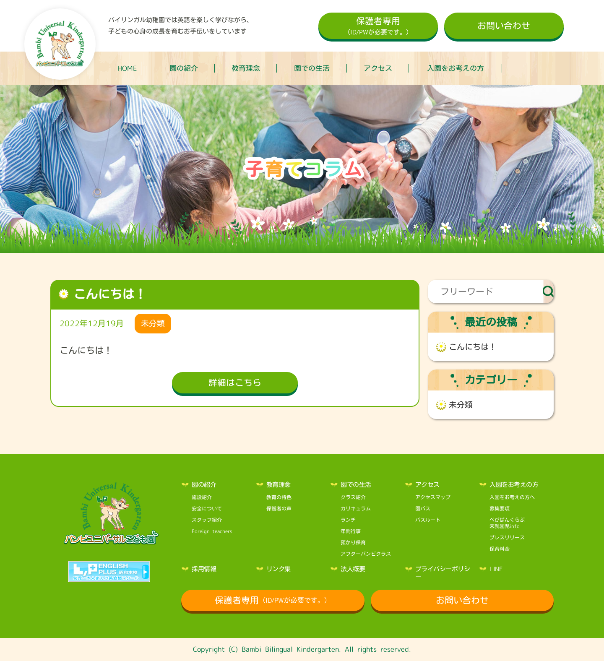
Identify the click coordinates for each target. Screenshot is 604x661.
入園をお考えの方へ (512, 497)
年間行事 (351, 530)
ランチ (348, 519)
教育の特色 (279, 497)
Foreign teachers (212, 530)
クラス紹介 (353, 497)
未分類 (461, 405)
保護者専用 (378, 27)
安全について (207, 508)
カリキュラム (356, 508)
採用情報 (204, 569)
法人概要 (353, 569)
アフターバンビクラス (366, 553)
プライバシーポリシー (442, 573)
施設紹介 (202, 497)
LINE (495, 569)
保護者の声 (279, 508)
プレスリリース (507, 537)
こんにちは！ (473, 347)
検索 (548, 291)
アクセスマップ (432, 497)
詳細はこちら (234, 382)
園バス (422, 508)
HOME (127, 68)
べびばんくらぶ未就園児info (507, 522)
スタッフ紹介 (207, 519)
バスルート (427, 519)
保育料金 (499, 548)
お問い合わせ (503, 25)
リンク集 (278, 569)
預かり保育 (353, 542)
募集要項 (499, 508)
